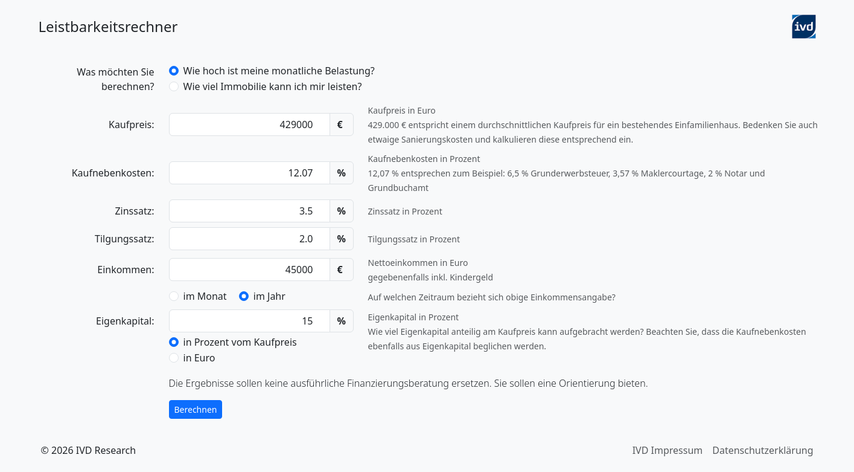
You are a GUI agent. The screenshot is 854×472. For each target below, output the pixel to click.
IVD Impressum (668, 450)
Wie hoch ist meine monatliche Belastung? (279, 70)
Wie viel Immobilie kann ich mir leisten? (272, 86)
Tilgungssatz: (125, 238)
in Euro (199, 357)
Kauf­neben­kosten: (113, 172)
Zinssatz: (134, 211)
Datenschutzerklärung (762, 450)
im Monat (205, 296)
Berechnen (195, 409)
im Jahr (269, 296)
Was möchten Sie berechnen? (115, 79)
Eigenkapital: (125, 321)
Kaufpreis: (132, 124)
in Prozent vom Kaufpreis (240, 342)
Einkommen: (125, 269)
